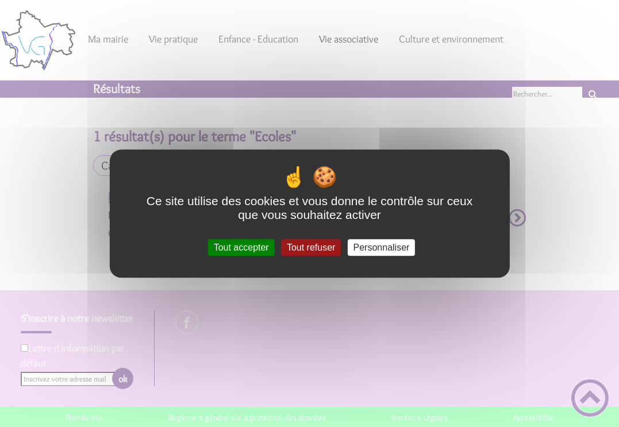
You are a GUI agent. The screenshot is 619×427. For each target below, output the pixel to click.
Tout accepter (241, 247)
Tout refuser (311, 247)
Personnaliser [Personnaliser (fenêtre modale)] (381, 247)
